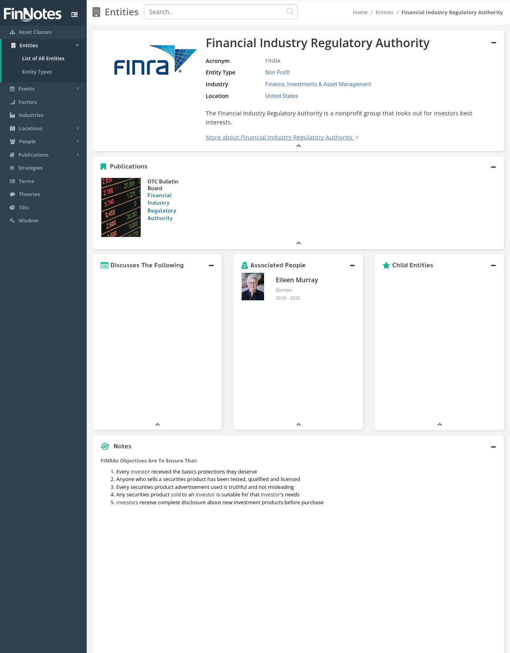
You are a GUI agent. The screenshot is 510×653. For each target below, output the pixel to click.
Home (360, 12)
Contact (315, 645)
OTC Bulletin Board (163, 184)
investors (446, 113)
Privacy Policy (260, 645)
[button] (298, 166)
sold (176, 377)
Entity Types (37, 71)
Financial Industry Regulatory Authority (270, 113)
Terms (291, 645)
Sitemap (227, 645)
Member (284, 290)
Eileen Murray (297, 280)
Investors (127, 385)
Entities (384, 12)
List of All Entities (43, 58)
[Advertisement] (451, 455)
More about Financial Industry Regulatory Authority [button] (279, 137)
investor (140, 355)
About (202, 645)
